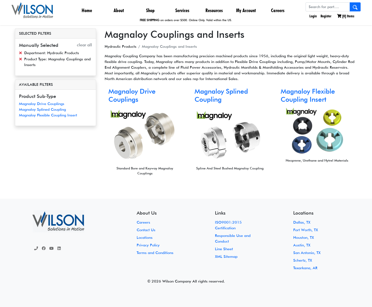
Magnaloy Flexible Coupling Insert (48, 115)
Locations (145, 237)
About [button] (119, 10)
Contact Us (146, 230)
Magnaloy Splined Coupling (42, 109)
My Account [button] (246, 10)
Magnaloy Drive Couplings (41, 103)
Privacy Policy (148, 245)
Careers (277, 10)
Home (87, 10)
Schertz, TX (302, 260)
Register (326, 16)
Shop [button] (150, 10)
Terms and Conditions (155, 252)
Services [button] (182, 10)
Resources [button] (214, 10)
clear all (84, 44)
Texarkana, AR (305, 268)
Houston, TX (303, 237)
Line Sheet (224, 249)
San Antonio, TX (307, 252)
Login (312, 16)
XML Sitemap (226, 256)
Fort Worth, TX (305, 230)
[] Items (345, 16)
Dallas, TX (301, 222)
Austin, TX (301, 245)
